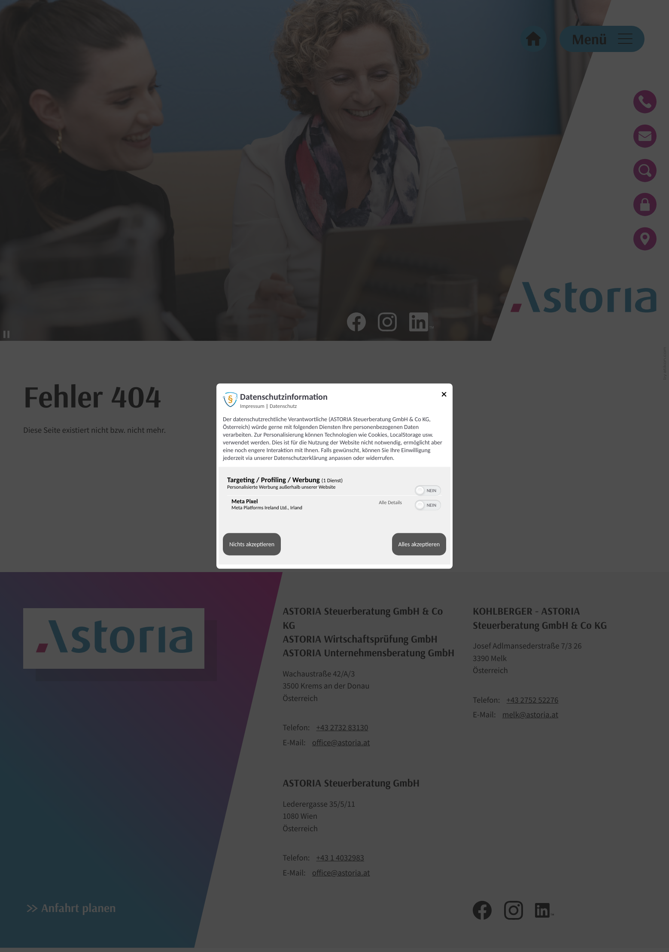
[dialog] (334, 476)
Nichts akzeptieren (251, 544)
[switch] (428, 489)
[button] (420, 490)
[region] (334, 495)
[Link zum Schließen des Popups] (447, 395)
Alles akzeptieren (419, 544)
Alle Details (390, 503)
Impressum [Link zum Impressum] (252, 406)
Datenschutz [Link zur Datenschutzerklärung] (283, 406)
